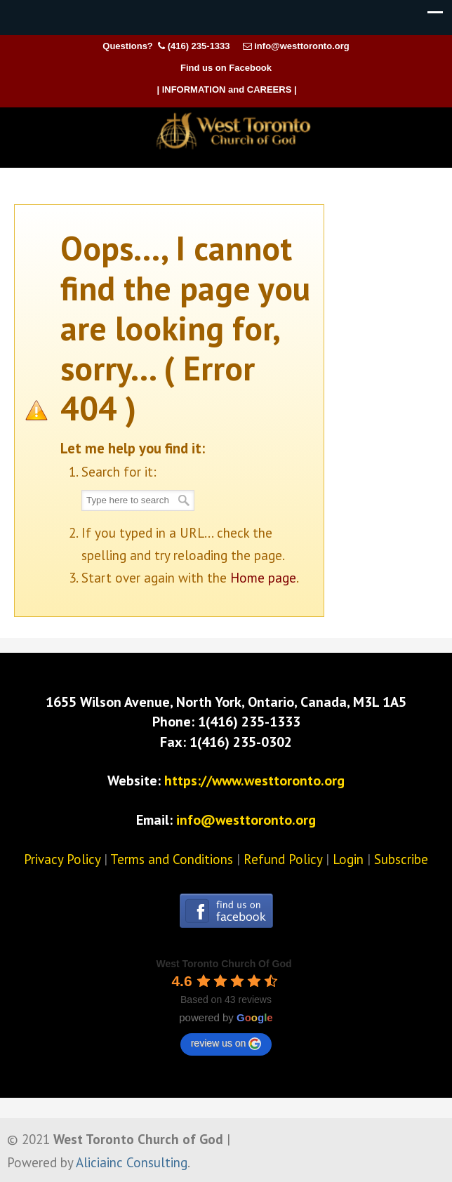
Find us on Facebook (226, 67)
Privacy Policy (62, 859)
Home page (263, 577)
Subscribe (401, 859)
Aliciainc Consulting (131, 1162)
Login (348, 859)
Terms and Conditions (171, 859)
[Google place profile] (223, 963)
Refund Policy (283, 859)
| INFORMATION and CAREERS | (226, 89)
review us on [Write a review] (226, 1043)
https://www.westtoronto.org (254, 780)
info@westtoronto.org (301, 46)
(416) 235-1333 (199, 46)
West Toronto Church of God (233, 131)
